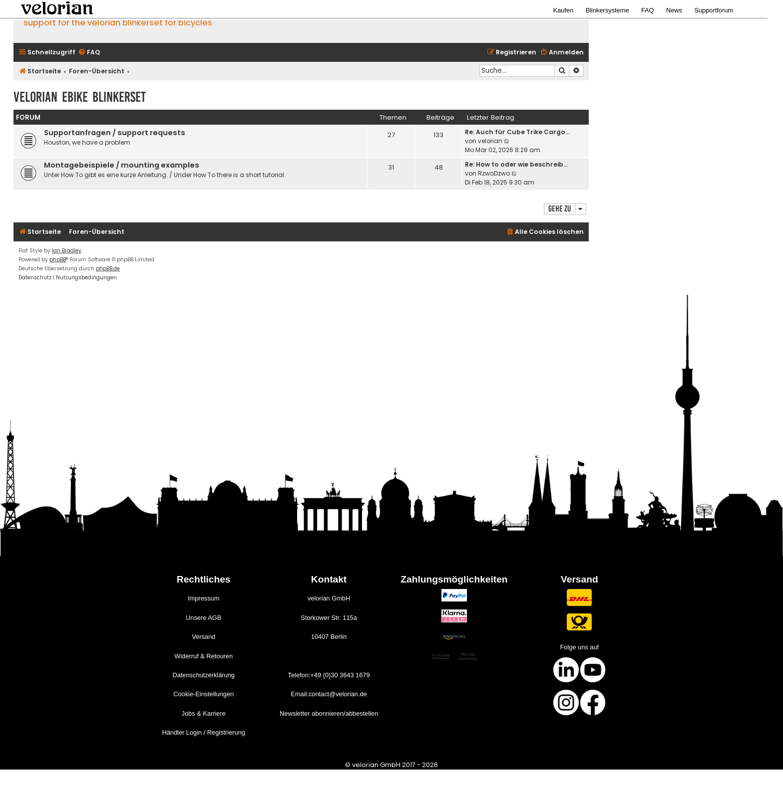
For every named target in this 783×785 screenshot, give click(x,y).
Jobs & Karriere (204, 713)
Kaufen (563, 10)
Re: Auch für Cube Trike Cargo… (517, 132)
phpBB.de (108, 268)
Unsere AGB (203, 617)
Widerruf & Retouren (203, 656)
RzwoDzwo (494, 173)
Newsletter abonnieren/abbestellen (329, 713)
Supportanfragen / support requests (114, 133)
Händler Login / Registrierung (203, 732)
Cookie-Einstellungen (203, 694)
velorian (490, 141)
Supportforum (713, 10)
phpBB (57, 259)
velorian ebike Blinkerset (79, 97)
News (674, 10)
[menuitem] (89, 52)
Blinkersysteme (607, 10)
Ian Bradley (66, 250)
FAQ (647, 10)
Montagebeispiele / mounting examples (121, 165)
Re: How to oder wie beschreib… (516, 164)
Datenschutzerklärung (203, 675)
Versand (203, 636)
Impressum (203, 598)
